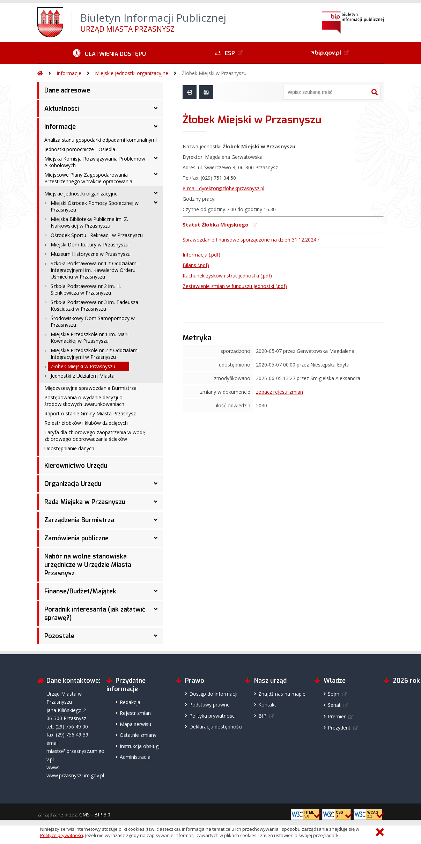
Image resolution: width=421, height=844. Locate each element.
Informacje (69, 73)
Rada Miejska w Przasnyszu (84, 502)
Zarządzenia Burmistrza (79, 520)
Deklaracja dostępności (215, 726)
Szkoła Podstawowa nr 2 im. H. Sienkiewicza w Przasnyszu (86, 289)
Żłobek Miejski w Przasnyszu (214, 73)
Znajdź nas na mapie (281, 693)
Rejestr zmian (135, 713)
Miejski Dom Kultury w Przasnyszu (89, 244)
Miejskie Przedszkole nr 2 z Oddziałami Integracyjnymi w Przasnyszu (95, 353)
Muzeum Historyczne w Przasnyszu (91, 254)
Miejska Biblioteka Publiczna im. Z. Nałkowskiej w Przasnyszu (89, 222)
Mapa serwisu (135, 724)
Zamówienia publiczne (76, 538)
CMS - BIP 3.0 (94, 814)
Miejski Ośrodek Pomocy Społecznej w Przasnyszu (95, 206)
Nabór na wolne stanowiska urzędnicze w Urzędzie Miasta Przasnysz (87, 564)
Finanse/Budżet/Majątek (80, 591)
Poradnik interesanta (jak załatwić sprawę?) (94, 613)
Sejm (333, 693)
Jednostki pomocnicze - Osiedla (79, 149)
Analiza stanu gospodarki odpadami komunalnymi (100, 139)
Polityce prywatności (61, 835)
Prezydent (339, 727)
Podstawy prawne (209, 704)
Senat (334, 705)
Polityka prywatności (212, 715)
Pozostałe (59, 636)
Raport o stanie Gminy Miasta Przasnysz (90, 413)
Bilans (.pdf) (196, 265)
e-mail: (191, 188)
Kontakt (267, 704)
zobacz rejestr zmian (279, 391)
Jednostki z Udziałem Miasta (83, 375)
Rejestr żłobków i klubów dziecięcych (86, 423)
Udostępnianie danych (69, 448)
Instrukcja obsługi (140, 746)
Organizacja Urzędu (72, 484)
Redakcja (130, 702)
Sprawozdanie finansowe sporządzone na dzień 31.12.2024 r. (252, 239)
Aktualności (61, 108)
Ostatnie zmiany (138, 735)
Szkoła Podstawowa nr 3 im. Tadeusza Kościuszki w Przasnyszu (94, 305)
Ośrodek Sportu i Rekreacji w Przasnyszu (97, 235)
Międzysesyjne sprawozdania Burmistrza (90, 388)
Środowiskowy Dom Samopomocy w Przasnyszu (93, 321)
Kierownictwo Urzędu (75, 465)
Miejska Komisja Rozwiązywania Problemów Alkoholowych (94, 162)
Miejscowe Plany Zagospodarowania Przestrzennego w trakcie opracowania (88, 178)
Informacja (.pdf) (201, 254)
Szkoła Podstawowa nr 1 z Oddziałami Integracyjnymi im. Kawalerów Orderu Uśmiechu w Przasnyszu (94, 270)
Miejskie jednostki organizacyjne (131, 73)
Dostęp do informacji (213, 693)
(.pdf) (227, 275)
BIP (262, 715)
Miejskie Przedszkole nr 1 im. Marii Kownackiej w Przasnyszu (89, 337)
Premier (337, 716)
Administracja (135, 757)
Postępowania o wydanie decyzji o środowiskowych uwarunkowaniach (84, 400)
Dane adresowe (67, 90)
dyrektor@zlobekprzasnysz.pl (231, 188)
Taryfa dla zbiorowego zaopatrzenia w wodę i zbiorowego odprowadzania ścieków (96, 435)
